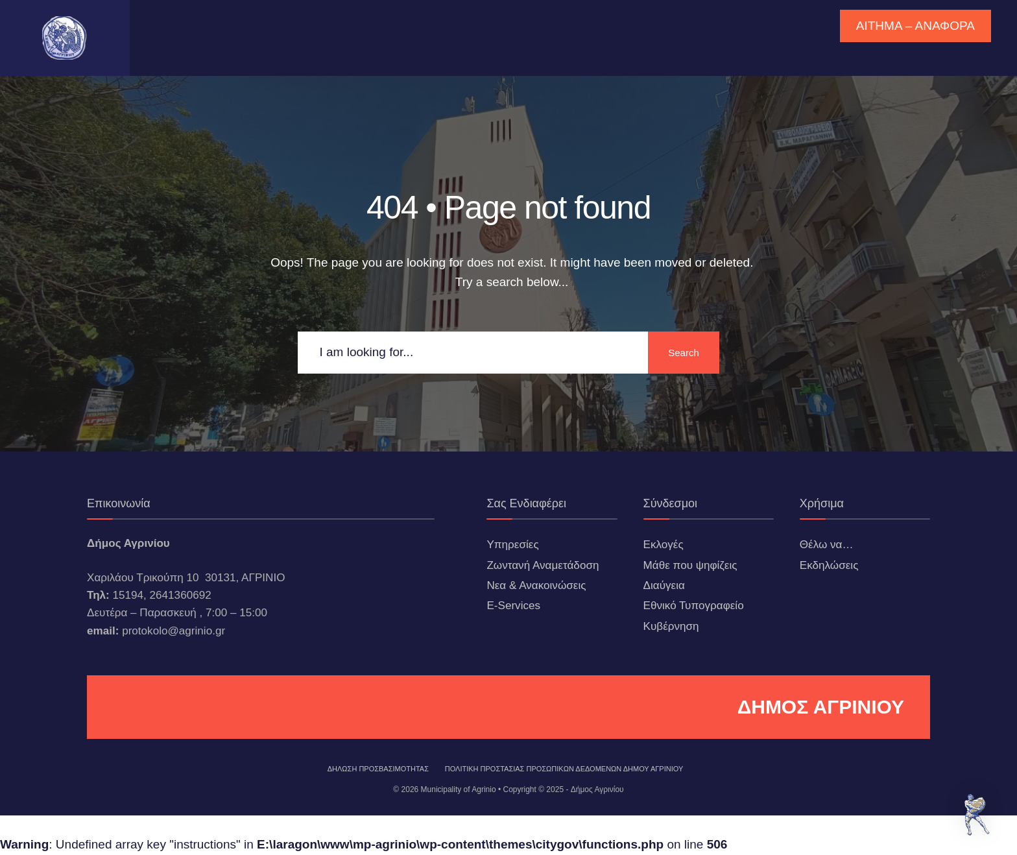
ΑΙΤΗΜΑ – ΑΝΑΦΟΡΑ (915, 25)
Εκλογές (663, 544)
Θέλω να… (827, 544)
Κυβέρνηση (671, 626)
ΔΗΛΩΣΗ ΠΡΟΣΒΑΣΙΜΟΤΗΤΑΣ (378, 769)
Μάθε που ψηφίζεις (690, 565)
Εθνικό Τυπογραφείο (693, 605)
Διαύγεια (664, 585)
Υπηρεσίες (512, 544)
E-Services (513, 605)
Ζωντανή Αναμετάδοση (542, 565)
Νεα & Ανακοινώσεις (536, 585)
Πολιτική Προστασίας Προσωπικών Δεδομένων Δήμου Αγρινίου (564, 769)
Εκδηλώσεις (829, 565)
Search (683, 352)
